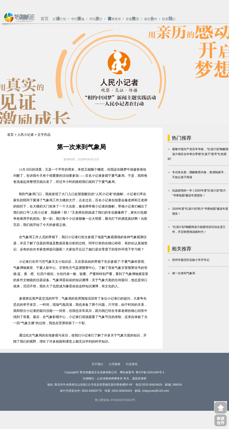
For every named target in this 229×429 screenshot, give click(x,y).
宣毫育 (132, 19)
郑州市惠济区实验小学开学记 (190, 259)
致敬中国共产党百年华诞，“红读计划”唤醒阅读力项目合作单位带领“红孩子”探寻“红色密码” (198, 154)
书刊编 (77, 19)
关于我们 (97, 364)
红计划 (59, 19)
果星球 (114, 19)
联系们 (168, 19)
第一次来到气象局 (183, 273)
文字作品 (44, 134)
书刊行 (95, 19)
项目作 (150, 19)
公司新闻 (114, 364)
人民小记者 (25, 134)
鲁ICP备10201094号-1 (150, 372)
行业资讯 (131, 364)
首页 (44, 18)
